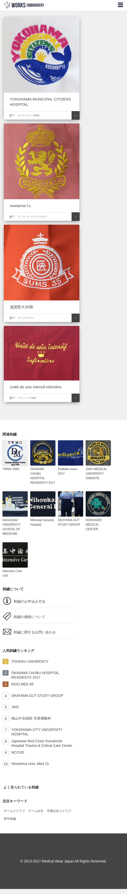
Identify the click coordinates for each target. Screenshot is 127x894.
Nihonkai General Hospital (42, 522)
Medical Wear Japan (58, 861)
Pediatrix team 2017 (67, 471)
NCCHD (17, 752)
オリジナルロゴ (39, 216)
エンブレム (23, 216)
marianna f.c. (21, 205)
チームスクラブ (14, 811)
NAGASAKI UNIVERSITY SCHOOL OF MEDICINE (12, 526)
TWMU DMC (11, 469)
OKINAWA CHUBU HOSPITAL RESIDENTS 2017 (42, 475)
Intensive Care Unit (12, 573)
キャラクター (24, 115)
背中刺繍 (10, 819)
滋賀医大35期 (21, 307)
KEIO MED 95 (22, 684)
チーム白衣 (35, 811)
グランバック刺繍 (27, 398)
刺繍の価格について (29, 617)
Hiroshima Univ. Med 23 (30, 764)
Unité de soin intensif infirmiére (35, 387)
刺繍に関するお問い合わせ (35, 632)
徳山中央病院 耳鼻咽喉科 (31, 718)
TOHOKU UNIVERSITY (30, 661)
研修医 (36, 115)
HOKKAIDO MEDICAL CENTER (94, 524)
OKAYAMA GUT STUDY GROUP (69, 522)
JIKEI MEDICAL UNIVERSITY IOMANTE (96, 473)
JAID (15, 707)
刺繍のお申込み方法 (29, 601)
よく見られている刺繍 (21, 787)
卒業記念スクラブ (59, 811)
